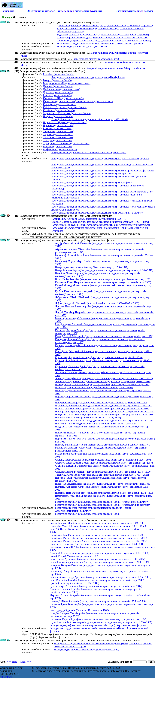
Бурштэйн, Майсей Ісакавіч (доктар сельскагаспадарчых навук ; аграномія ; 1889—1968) (98, 526)
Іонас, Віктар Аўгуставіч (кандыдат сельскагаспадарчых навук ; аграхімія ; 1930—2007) (97, 559)
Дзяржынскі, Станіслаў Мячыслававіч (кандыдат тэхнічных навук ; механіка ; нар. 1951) (105, 25)
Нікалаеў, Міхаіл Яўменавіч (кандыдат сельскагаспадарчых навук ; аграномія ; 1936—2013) (104, 420)
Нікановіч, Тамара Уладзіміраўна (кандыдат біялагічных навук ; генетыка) (95, 423)
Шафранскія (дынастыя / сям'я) (60, 149)
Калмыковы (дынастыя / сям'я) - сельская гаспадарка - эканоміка (78, 101)
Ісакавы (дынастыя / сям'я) (57, 95)
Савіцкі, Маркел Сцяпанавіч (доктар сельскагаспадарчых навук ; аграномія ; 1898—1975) (103, 459)
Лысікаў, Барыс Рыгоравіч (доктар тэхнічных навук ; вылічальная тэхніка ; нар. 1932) (103, 37)
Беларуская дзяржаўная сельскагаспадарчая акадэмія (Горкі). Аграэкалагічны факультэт (102, 504)
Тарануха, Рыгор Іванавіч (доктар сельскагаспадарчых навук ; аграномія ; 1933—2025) (102, 474)
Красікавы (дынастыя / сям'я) (59, 110)
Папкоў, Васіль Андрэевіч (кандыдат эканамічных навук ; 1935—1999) (89, 119)
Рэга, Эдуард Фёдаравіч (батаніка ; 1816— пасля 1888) (79, 610)
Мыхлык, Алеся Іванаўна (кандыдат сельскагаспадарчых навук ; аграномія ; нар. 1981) (102, 408)
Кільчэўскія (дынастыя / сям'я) (59, 104)
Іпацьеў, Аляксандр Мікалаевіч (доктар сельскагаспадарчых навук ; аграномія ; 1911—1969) (100, 562)
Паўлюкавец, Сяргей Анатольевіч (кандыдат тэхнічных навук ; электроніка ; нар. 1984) (104, 40)
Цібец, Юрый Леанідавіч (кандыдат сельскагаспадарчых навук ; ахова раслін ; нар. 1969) (103, 483)
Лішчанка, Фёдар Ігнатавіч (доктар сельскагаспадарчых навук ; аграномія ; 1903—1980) (102, 381)
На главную (7, 10)
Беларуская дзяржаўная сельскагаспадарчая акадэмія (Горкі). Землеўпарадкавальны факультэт (102, 170)
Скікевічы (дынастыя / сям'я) (58, 137)
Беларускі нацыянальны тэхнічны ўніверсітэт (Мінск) (116, 68)
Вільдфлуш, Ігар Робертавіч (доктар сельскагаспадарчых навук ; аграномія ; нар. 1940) (97, 535)
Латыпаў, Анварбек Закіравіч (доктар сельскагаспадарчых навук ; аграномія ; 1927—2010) (104, 378)
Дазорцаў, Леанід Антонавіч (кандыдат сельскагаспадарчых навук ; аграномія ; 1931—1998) (99, 553)
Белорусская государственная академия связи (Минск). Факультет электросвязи (100, 43)
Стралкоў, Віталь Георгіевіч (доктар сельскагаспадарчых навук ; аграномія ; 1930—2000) (103, 471)
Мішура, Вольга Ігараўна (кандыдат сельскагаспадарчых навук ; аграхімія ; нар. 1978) (101, 402)
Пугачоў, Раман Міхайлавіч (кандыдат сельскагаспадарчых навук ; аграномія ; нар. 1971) (103, 444)
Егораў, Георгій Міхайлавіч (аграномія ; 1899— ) (76, 556)
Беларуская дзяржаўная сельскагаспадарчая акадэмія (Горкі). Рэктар (88, 77)
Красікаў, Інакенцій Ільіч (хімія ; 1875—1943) (74, 583)
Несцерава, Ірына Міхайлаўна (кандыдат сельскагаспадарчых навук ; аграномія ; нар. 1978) (104, 414)
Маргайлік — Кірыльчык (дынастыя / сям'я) (67, 113)
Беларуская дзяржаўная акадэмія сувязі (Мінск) (82, 46)
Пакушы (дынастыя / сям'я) (58, 116)
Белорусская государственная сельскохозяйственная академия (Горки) (89, 152)
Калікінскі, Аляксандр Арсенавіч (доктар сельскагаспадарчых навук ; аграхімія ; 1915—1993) (100, 577)
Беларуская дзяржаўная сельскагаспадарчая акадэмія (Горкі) (87, 513)
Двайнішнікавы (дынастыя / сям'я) (61, 89)
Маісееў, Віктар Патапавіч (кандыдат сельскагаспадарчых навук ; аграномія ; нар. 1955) (102, 384)
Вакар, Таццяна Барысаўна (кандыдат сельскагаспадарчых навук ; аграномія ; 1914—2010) (104, 270)
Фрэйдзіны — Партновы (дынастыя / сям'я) (66, 143)
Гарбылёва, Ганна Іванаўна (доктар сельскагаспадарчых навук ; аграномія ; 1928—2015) (97, 544)
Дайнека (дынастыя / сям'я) (57, 86)
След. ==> (25, 661)
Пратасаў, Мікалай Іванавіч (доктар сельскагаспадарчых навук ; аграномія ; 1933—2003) (98, 601)
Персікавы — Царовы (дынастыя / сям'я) (65, 122)
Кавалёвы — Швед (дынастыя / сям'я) (63, 98)
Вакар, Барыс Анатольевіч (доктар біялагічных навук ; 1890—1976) (91, 267)
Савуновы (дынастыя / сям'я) (58, 131)
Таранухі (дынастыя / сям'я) (58, 140)
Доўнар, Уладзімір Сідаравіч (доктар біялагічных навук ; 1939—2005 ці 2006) (97, 303)
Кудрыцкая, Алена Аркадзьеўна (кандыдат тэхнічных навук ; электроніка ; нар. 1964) (103, 34)
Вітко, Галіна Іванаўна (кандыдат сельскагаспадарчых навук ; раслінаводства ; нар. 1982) (103, 279)
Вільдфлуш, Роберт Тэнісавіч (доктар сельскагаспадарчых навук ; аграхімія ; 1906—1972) (98, 541)
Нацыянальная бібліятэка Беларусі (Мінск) (95, 58)
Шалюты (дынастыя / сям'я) (58, 146)
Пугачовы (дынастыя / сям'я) (58, 125)
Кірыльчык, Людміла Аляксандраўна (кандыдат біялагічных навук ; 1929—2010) (98, 357)
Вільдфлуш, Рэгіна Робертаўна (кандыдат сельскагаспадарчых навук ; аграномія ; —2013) (98, 538)
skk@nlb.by (6, 676)
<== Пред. (12, 661)
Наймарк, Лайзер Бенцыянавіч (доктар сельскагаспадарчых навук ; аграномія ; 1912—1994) (104, 411)
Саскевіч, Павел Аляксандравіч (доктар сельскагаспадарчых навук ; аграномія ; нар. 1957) (104, 462)
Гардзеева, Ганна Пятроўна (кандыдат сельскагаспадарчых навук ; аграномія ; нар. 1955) (103, 282)
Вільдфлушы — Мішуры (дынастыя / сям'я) (66, 83)
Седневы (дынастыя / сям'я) (58, 134)
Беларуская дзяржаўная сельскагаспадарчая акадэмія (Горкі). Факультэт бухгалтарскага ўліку (102, 191)
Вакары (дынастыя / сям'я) (57, 80)
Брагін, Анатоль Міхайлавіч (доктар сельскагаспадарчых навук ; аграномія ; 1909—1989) (98, 523)
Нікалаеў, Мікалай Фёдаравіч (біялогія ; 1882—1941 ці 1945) (88, 417)
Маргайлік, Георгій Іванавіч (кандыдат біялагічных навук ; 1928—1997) (94, 387)
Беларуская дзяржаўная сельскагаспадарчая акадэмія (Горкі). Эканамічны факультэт (97, 212)
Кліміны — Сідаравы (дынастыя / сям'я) (65, 107)
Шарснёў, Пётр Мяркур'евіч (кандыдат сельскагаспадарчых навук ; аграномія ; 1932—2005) (104, 492)
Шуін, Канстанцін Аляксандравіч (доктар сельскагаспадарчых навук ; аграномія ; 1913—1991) (101, 622)
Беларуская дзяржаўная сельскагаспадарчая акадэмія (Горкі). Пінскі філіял (91, 182)
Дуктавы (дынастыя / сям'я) (58, 92)
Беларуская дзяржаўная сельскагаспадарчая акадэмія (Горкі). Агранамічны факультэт (101, 501)
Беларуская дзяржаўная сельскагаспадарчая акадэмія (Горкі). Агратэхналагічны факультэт (100, 158)
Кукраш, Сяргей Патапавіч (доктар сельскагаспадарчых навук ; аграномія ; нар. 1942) (96, 586)
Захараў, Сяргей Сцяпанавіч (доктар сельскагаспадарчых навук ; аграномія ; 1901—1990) (100, 221)
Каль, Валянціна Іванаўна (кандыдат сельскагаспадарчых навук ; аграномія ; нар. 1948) (97, 580)
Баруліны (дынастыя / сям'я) (58, 74)
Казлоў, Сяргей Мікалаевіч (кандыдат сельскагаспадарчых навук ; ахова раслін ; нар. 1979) (104, 336)
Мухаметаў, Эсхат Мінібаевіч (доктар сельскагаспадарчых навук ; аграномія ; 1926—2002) (104, 405)
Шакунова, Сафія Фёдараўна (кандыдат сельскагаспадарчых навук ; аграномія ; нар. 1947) (98, 619)
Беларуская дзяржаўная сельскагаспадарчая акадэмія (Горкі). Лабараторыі (91, 173)
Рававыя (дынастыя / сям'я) (57, 128)
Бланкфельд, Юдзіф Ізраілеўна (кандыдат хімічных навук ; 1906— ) (89, 218)
